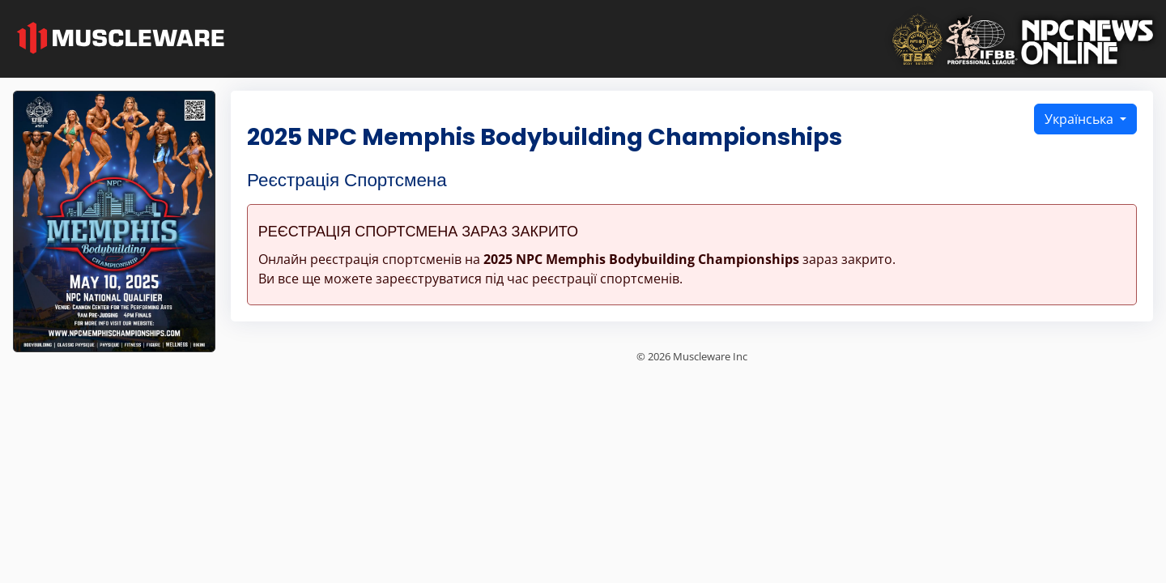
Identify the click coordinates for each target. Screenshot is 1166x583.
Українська (1081, 119)
